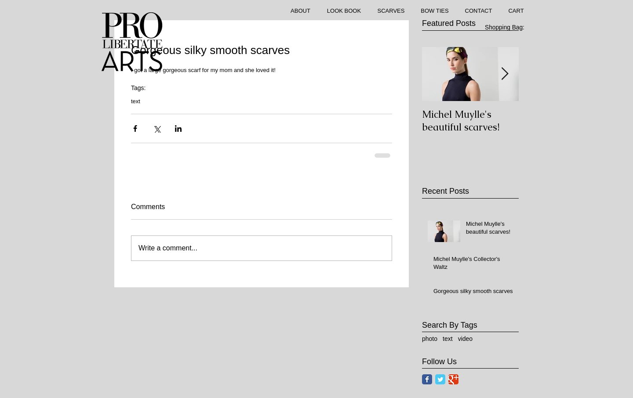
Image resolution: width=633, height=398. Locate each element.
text (135, 101)
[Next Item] (505, 74)
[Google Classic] (453, 379)
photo (429, 338)
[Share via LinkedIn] (178, 128)
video (465, 338)
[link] (509, 27)
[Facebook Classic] (427, 379)
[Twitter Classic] (440, 379)
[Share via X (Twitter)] (157, 128)
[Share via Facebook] (135, 128)
